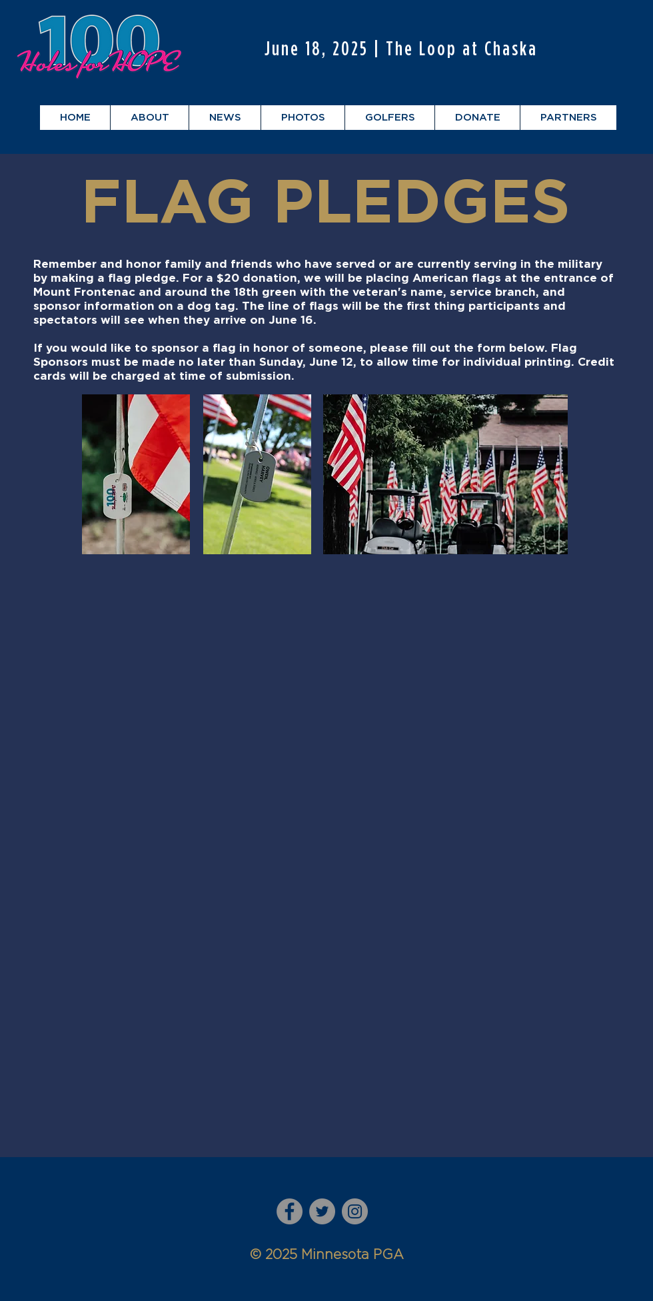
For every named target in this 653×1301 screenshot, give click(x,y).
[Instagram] (355, 1211)
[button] (149, 117)
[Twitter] (322, 1211)
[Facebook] (290, 1211)
